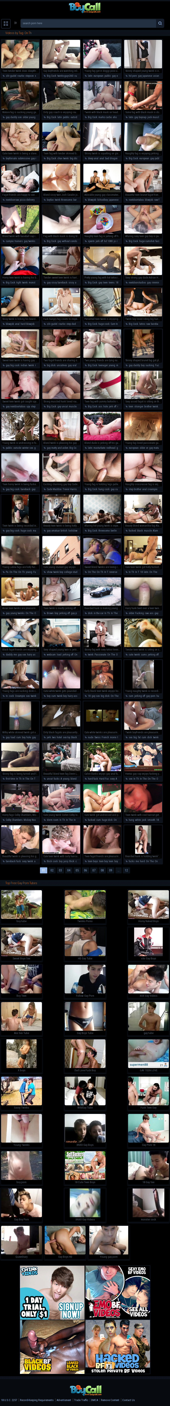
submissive (24, 158)
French (105, 737)
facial (158, 241)
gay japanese (145, 75)
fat (139, 737)
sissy (71, 282)
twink (66, 158)
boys (116, 861)
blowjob (92, 199)
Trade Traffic (81, 1400)
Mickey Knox (30, 819)
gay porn (75, 613)
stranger (138, 406)
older (142, 447)
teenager (103, 365)
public (107, 75)
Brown (50, 613)
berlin (114, 530)
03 (60, 870)
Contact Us (128, 1400)
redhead (110, 447)
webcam (51, 654)
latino (142, 323)
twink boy (58, 572)
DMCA (94, 1400)
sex (28, 696)
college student (72, 572)
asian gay (158, 75)
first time (10, 778)
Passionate (100, 654)
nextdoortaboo (136, 199)
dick (90, 613)
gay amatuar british (57, 530)
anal (102, 158)
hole (105, 406)
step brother (135, 489)
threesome (104, 530)
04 (68, 870)
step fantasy (37, 406)
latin (90, 75)
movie (113, 737)
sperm (91, 241)
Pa (7, 572)
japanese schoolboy (119, 199)
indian (24, 365)
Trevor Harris (70, 489)
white (138, 819)
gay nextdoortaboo (15, 406)
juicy (65, 861)
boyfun (50, 199)
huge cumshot (146, 241)
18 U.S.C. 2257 (9, 1400)
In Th (131, 572)
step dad (71, 323)
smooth (151, 819)
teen (105, 282)
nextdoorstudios (137, 282)
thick (71, 861)
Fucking (159, 365)
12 (126, 870)
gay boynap (140, 117)
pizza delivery (27, 199)
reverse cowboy (117, 572)
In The (114, 613)
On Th (21, 572)
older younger (30, 117)
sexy (112, 778)
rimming (156, 282)
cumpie (10, 241)
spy (28, 406)
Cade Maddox (54, 489)
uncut (50, 778)
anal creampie (149, 489)
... (118, 870)
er (147, 447)
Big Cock (51, 75)
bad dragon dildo (114, 158)
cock (11, 696)
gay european (119, 75)
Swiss (97, 737)
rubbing (121, 241)
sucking (149, 365)
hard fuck (93, 778)
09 (110, 870)
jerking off (64, 613)
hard (142, 861)
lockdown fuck (76, 530)
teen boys (93, 861)
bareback (156, 323)
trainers (19, 241)
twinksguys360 (65, 75)
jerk (49, 737)
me (15, 654)
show (49, 572)
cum (53, 696)
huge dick (107, 819)
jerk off (99, 241)
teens (112, 282)
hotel (59, 737)
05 (77, 870)
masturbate (99, 447)
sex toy (66, 737)
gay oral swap (75, 365)
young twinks (18, 613)
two (54, 737)
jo (115, 241)
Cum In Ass (116, 323)
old (161, 819)
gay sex (159, 613)
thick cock (52, 861)
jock (144, 819)
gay (59, 241)
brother (148, 406)
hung (131, 819)
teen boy (103, 861)
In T (106, 572)
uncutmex (62, 365)
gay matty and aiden (57, 447)
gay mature (155, 447)
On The (13, 572)
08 (102, 870)
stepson (29, 75)
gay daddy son (14, 117)
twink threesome (63, 199)
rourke (20, 75)
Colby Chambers (14, 819)
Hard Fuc (104, 778)
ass (100, 406)
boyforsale (11, 158)
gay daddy (134, 365)
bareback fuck (13, 861)
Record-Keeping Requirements (37, 1400)
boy (142, 365)
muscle (73, 406)
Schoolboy (102, 199)
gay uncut (62, 406)
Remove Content (110, 1400)
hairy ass (32, 654)
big (135, 737)
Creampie (20, 696)
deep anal (93, 158)
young (112, 365)
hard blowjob (27, 323)
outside (74, 117)
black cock (77, 737)
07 (93, 870)
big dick (74, 158)
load (59, 654)
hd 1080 (108, 241)
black (140, 530)
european (98, 75)
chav (59, 158)
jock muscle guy (156, 117)
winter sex (27, 447)
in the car (98, 613)
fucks (57, 778)
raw (148, 323)
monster (33, 282)
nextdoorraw (12, 199)
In (7, 696)
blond (73, 778)
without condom (70, 241)
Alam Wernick (160, 530)
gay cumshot (117, 489)
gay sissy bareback (57, 282)
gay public (155, 158)
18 (117, 282)
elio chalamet (120, 117)
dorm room (52, 819)
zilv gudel (11, 75)
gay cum (36, 489)
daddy (9, 654)
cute (76, 75)
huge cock (104, 323)
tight (18, 282)
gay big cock (13, 365)
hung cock (104, 489)
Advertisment (64, 1400)
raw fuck (158, 199)
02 (52, 870)
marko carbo (105, 117)
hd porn (133, 75)
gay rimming (37, 158)
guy (7, 737)
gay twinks (29, 241)
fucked (132, 530)
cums (144, 654)
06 (85, 870)
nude (90, 737)
